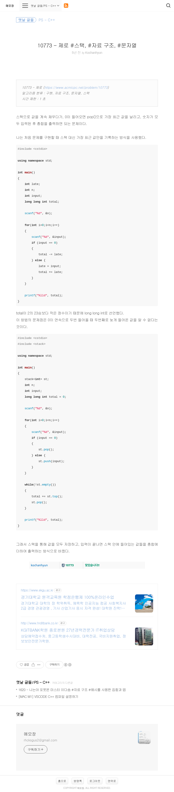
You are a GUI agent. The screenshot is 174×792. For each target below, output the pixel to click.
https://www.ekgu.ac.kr (37, 590)
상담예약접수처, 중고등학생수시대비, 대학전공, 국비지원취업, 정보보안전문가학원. (73, 638)
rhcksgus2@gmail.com (40, 740)
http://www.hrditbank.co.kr (39, 623)
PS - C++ (41, 682)
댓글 (20, 714)
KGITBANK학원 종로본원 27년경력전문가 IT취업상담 (68, 630)
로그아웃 (94, 781)
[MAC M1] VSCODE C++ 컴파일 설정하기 (48, 696)
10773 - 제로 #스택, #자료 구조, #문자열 (87, 45)
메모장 (10, 5)
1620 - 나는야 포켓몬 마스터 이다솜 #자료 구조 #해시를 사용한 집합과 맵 (72, 689)
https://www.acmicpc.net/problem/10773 (76, 87)
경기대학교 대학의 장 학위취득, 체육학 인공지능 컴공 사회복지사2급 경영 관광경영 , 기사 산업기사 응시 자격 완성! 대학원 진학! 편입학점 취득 (73, 606)
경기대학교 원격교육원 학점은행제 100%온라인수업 (67, 597)
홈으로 (62, 781)
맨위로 (112, 781)
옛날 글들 (24, 682)
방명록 (78, 781)
